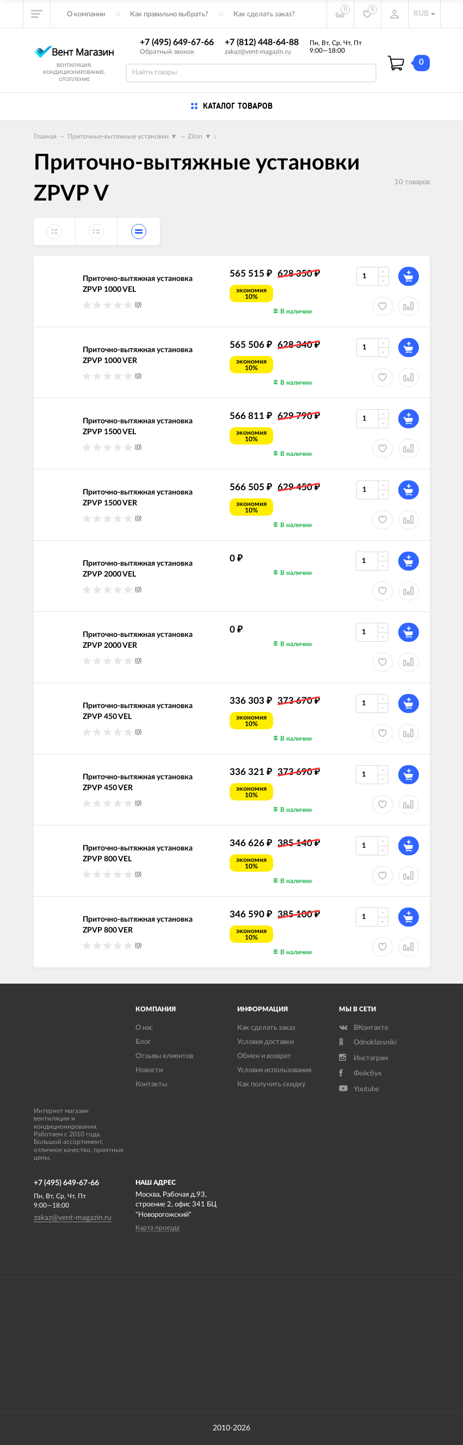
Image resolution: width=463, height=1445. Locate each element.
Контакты (151, 1084)
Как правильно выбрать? (169, 14)
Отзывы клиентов (164, 1056)
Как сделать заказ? (264, 14)
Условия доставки (265, 1042)
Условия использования (274, 1070)
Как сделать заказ (266, 1027)
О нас (144, 1027)
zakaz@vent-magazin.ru (258, 51)
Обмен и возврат (264, 1056)
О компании (86, 14)
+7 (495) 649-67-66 (177, 42)
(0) (138, 305)
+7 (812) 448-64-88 (262, 42)
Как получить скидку (271, 1084)
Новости (149, 1070)
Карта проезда (157, 1227)
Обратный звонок (167, 51)
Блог (143, 1042)
